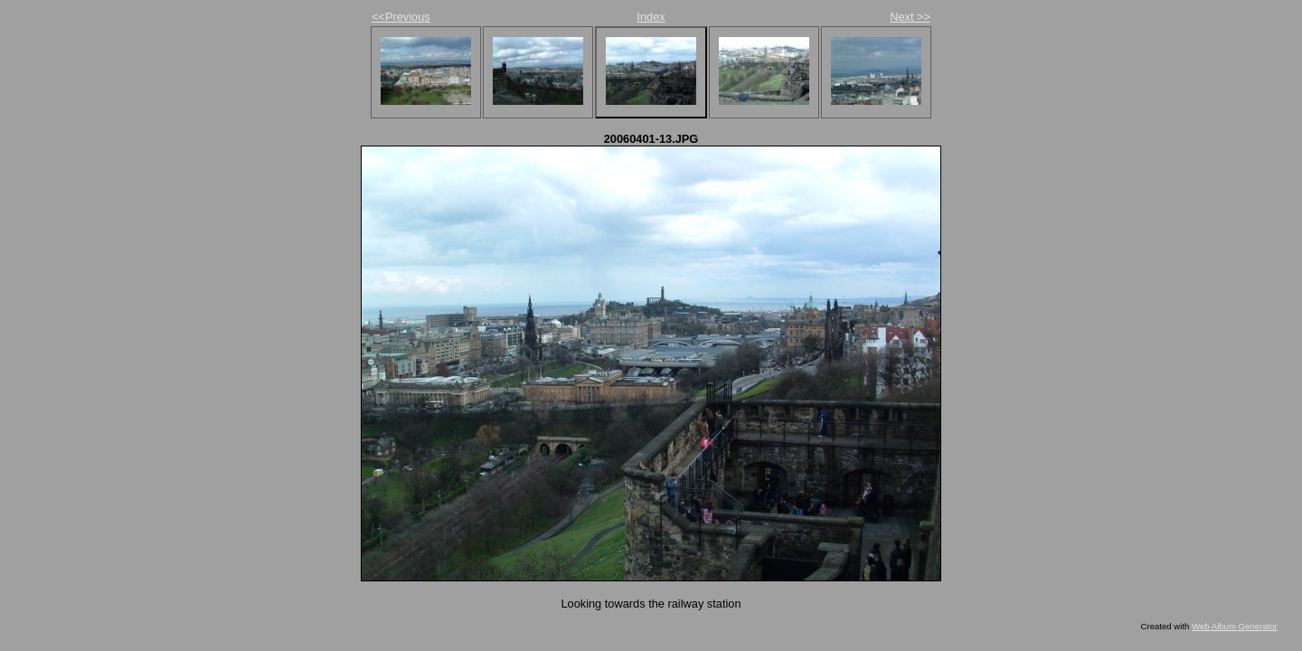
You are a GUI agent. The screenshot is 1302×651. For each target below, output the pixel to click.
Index (651, 17)
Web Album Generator (1235, 626)
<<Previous (401, 17)
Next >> (910, 17)
